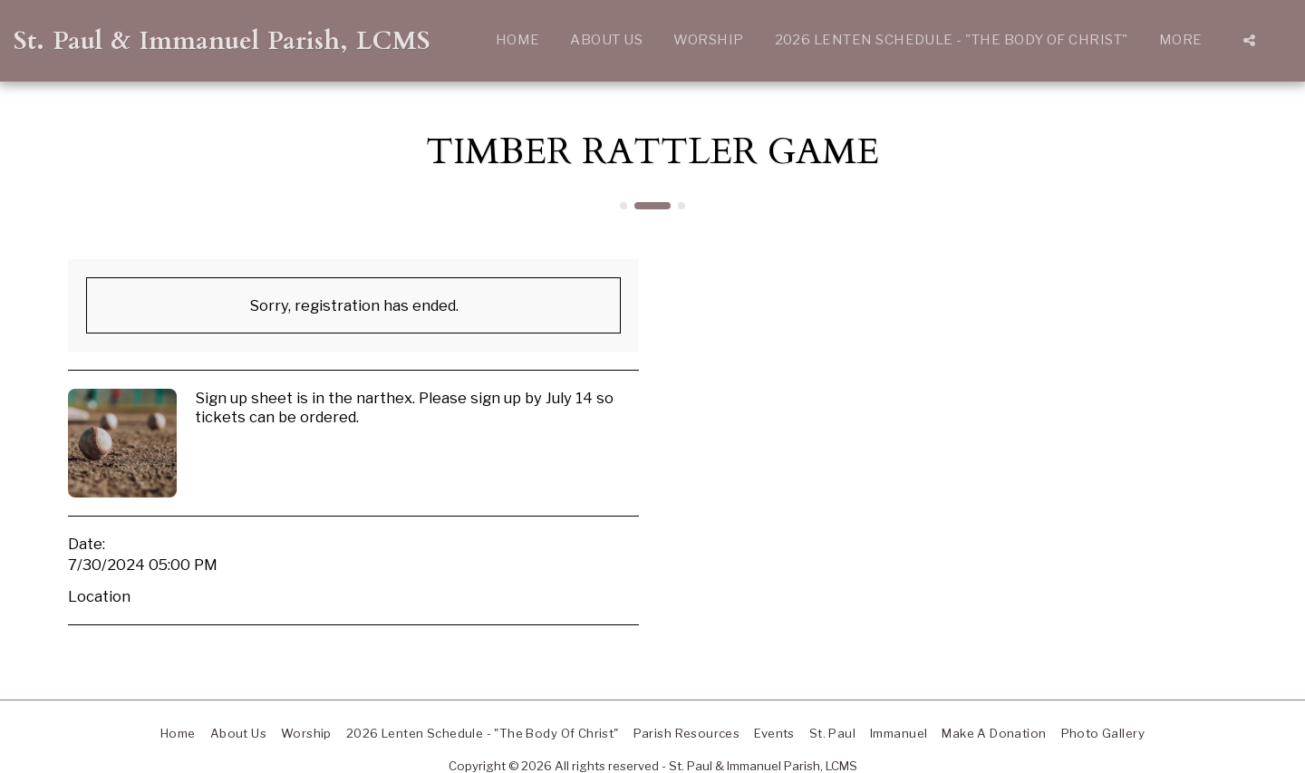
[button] (1249, 40)
